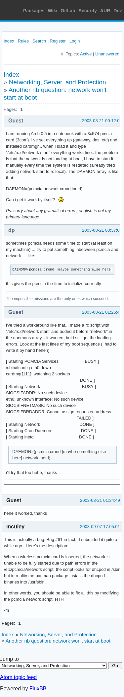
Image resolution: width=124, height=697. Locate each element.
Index (9, 41)
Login (74, 41)
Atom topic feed (18, 677)
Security (88, 10)
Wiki (53, 10)
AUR (105, 10)
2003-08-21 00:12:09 (102, 120)
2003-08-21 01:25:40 (102, 312)
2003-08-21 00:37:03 (102, 230)
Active (86, 53)
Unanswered (107, 53)
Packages (34, 10)
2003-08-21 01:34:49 (100, 500)
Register (57, 41)
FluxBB (38, 688)
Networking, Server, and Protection (57, 82)
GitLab (68, 10)
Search (39, 41)
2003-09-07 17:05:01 (100, 526)
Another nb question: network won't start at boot (58, 641)
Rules (23, 41)
